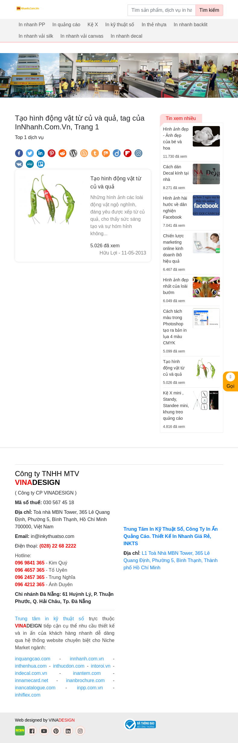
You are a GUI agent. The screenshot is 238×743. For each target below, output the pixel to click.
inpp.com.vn (90, 687)
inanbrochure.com (85, 680)
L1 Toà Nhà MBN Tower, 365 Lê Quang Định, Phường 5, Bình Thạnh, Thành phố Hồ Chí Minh (171, 560)
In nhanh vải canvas (81, 36)
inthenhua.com (31, 666)
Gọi (230, 380)
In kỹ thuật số (119, 24)
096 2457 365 (30, 577)
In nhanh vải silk (36, 36)
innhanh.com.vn (87, 658)
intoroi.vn (100, 666)
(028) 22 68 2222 (58, 546)
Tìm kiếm (209, 10)
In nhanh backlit (191, 24)
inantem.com (87, 673)
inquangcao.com (32, 658)
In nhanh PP (32, 24)
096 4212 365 (30, 584)
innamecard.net (31, 680)
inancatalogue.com (35, 687)
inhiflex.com (27, 694)
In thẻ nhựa (153, 24)
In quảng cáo (66, 24)
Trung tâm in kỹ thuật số (49, 618)
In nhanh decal (126, 36)
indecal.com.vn (31, 673)
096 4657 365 (30, 570)
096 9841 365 (30, 562)
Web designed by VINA (45, 720)
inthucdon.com (68, 666)
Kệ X (92, 24)
